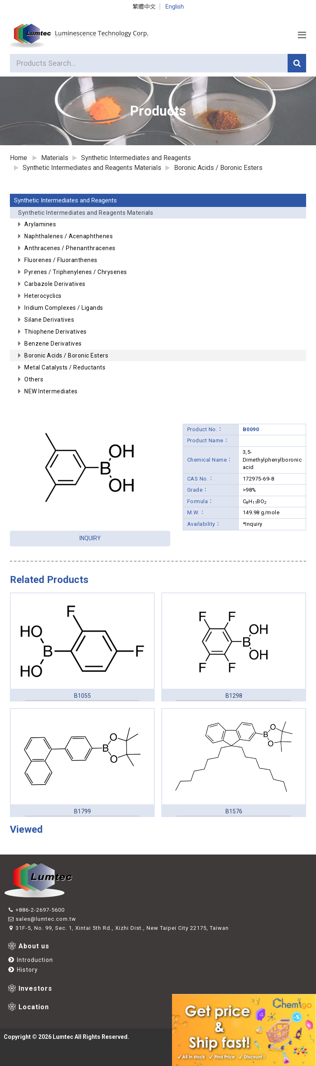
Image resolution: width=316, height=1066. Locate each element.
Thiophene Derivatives (55, 331)
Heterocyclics (43, 296)
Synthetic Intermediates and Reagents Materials (160, 213)
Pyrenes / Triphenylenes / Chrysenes (75, 272)
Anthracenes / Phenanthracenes (70, 248)
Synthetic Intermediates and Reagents (65, 200)
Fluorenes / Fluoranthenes (61, 260)
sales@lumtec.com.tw (42, 919)
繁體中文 (144, 6)
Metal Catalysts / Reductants (64, 367)
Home (18, 158)
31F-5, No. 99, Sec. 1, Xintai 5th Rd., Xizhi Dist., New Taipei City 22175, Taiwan (118, 928)
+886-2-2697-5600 (36, 910)
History (23, 969)
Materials (54, 158)
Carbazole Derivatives (55, 284)
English (174, 6)
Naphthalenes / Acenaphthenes (68, 236)
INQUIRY (90, 538)
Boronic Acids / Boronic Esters (218, 168)
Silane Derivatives (49, 319)
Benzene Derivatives (53, 343)
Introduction (30, 960)
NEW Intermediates (51, 391)
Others (33, 379)
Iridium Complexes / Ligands (63, 307)
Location (34, 1007)
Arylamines (40, 224)
